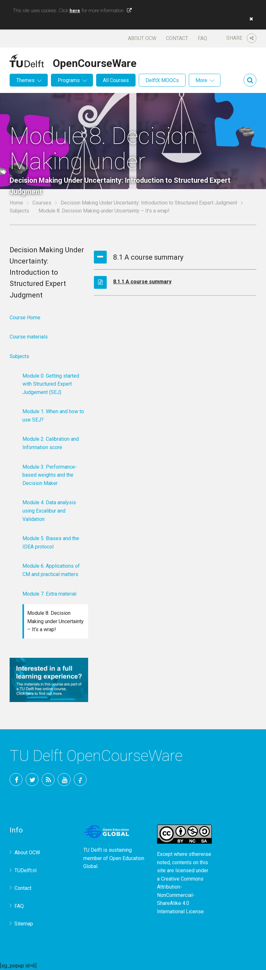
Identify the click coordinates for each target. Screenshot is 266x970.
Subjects (19, 211)
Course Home (25, 317)
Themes (25, 80)
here (75, 10)
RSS (48, 779)
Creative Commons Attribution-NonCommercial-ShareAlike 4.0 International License (180, 895)
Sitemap (23, 924)
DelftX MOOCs (162, 80)
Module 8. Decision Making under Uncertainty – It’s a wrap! (55, 621)
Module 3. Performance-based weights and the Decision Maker (49, 475)
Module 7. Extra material (49, 594)
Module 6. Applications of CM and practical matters (51, 570)
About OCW (142, 38)
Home (16, 203)
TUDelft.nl (25, 870)
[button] (249, 19)
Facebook (16, 779)
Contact (177, 38)
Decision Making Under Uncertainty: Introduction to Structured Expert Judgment (149, 203)
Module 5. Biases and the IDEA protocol (50, 542)
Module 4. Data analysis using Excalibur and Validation (49, 510)
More (201, 80)
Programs (69, 80)
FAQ (202, 38)
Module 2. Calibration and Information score (50, 443)
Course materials (29, 337)
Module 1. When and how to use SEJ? (53, 415)
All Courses (116, 80)
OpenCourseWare (95, 62)
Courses (41, 203)
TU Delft (80, 779)
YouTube (64, 779)
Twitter (32, 779)
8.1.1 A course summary (142, 282)
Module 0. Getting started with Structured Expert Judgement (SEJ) (50, 384)
